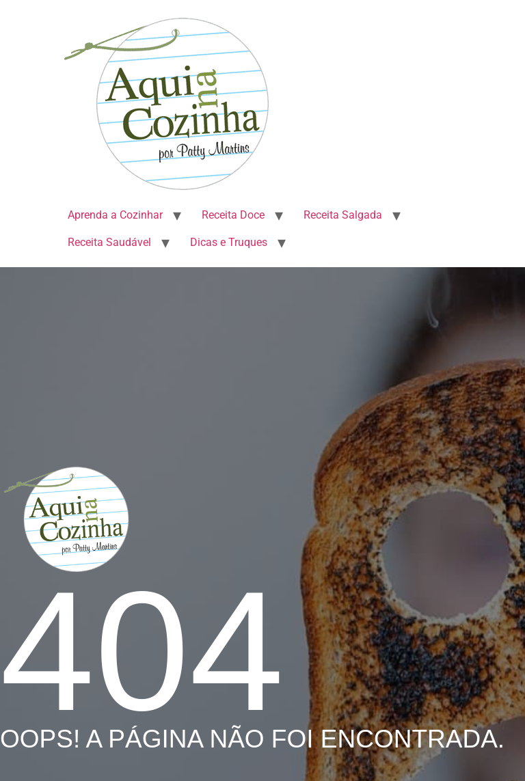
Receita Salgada (343, 214)
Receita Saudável (109, 242)
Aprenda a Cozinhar (115, 214)
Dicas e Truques (228, 242)
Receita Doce (233, 214)
